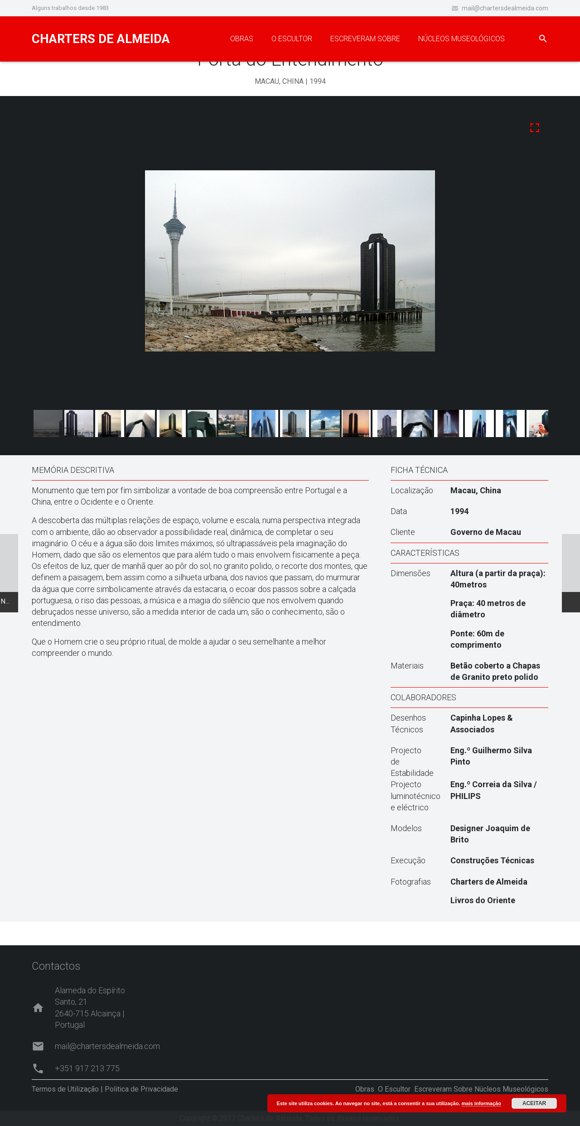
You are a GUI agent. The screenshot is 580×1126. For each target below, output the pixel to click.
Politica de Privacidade (141, 1089)
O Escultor (394, 1089)
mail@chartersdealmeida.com (505, 8)
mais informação (481, 1103)
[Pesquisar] (543, 39)
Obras (364, 1089)
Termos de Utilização (65, 1089)
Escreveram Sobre (443, 1089)
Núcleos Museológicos (511, 1089)
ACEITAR (534, 1103)
